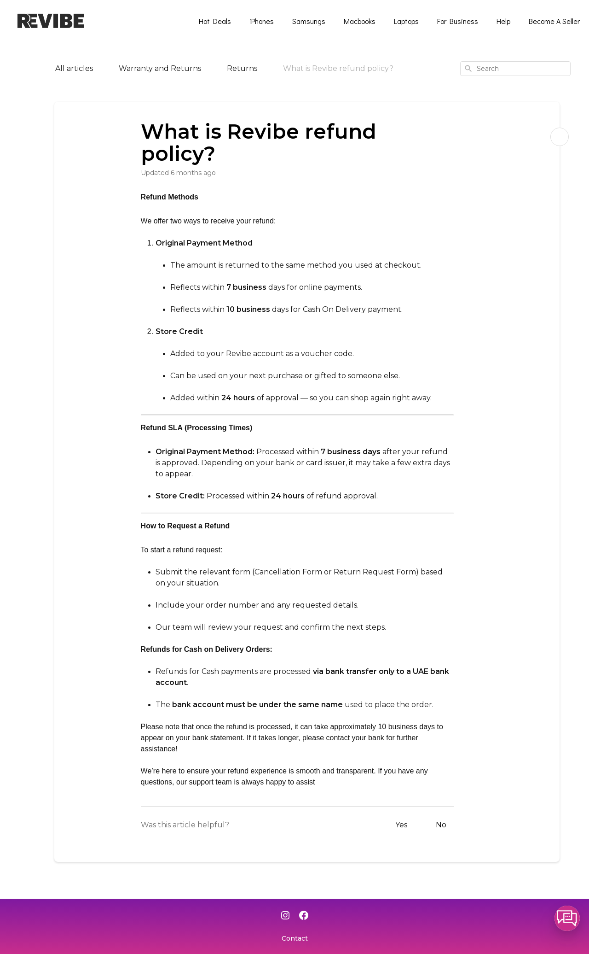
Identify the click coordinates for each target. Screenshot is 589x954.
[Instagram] (285, 916)
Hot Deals (215, 21)
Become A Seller (554, 21)
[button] (567, 918)
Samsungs (308, 21)
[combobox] (515, 68)
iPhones (261, 21)
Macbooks (359, 21)
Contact (295, 938)
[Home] (23, 68)
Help (503, 21)
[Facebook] (303, 916)
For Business (457, 21)
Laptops (406, 21)
